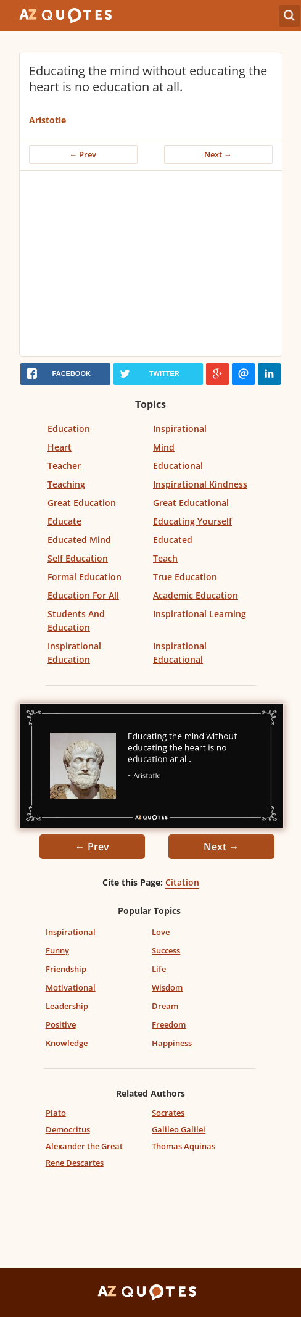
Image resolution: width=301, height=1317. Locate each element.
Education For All (83, 595)
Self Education (77, 558)
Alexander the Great (84, 1146)
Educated (172, 540)
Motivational (71, 987)
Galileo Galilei (178, 1129)
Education (68, 428)
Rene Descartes (75, 1162)
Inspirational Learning (199, 614)
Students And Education (76, 620)
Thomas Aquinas (183, 1146)
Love (161, 931)
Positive (61, 1024)
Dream (165, 1006)
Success (166, 950)
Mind (164, 447)
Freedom (169, 1024)
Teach (165, 558)
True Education (185, 577)
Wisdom (167, 987)
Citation (182, 882)
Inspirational (180, 428)
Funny (57, 950)
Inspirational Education (74, 652)
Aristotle (47, 120)
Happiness (172, 1043)
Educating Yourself (192, 521)
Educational (178, 466)
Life (159, 968)
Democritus (68, 1129)
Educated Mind (79, 540)
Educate (64, 521)
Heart (59, 447)
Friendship (66, 968)
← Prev (83, 154)
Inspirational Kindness (200, 484)
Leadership (67, 1006)
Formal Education (84, 577)
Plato (56, 1112)
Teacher (64, 466)
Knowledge (67, 1043)
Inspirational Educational (180, 652)
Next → (218, 154)
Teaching (66, 484)
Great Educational (191, 503)
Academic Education (195, 595)
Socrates (168, 1112)
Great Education (81, 503)
